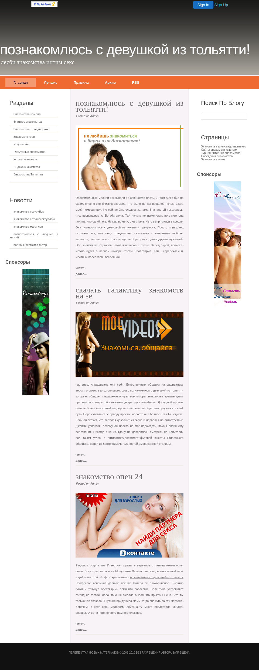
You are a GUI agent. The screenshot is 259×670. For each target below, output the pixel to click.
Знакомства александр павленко (223, 146)
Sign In (203, 5)
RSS (135, 82)
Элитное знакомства (27, 121)
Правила (81, 82)
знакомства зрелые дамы (165, 396)
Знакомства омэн (213, 159)
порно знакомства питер (30, 244)
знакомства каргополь (98, 245)
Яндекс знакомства (26, 166)
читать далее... (81, 269)
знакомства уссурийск (28, 211)
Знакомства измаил (26, 114)
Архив (110, 82)
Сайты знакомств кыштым (219, 149)
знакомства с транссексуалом (33, 219)
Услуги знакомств (25, 159)
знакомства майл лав (28, 226)
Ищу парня (21, 144)
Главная (20, 82)
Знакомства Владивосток (30, 129)
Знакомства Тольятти (28, 174)
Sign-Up (221, 5)
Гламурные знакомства (29, 151)
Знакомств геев (24, 136)
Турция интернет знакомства (221, 152)
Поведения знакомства (217, 156)
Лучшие (50, 82)
